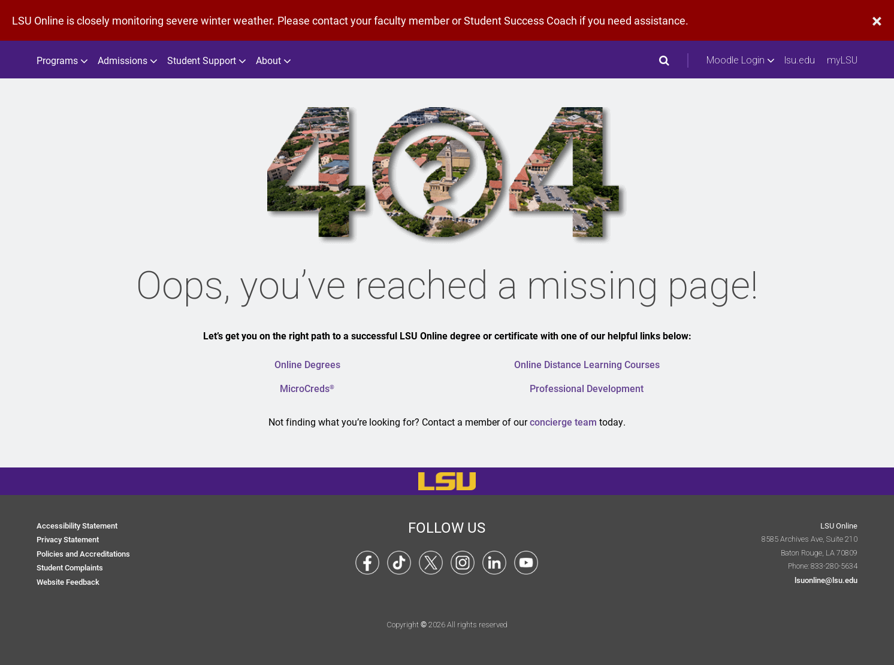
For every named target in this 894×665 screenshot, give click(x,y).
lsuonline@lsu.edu (826, 580)
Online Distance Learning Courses (587, 364)
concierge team (563, 421)
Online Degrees (307, 364)
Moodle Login (739, 60)
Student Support (205, 60)
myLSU (842, 60)
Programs (61, 60)
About (272, 60)
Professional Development (587, 388)
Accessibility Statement (77, 525)
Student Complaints (70, 567)
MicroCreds (307, 388)
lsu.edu (799, 60)
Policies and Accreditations (83, 553)
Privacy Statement (68, 539)
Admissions (126, 60)
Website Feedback (68, 581)
